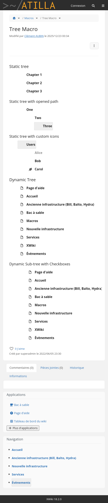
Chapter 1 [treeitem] (30, 75)
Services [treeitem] (28, 237)
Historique (77, 368)
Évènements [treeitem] (32, 254)
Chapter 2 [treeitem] (30, 83)
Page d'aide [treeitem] (31, 188)
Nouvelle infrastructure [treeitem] (41, 229)
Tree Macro (49, 18)
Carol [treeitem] (34, 169)
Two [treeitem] (33, 118)
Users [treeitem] (26, 145)
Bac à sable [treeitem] (31, 213)
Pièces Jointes (51, 368)
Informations (18, 376)
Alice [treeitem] (34, 153)
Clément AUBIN (34, 36)
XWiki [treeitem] (27, 246)
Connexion (78, 6)
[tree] (54, 83)
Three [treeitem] (43, 126)
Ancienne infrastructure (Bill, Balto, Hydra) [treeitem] (56, 205)
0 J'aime (20, 349)
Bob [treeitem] (33, 161)
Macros (28, 18)
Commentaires (21, 368)
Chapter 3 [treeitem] (30, 91)
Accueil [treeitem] (28, 196)
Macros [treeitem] (28, 221)
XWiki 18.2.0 (54, 499)
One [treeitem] (25, 110)
